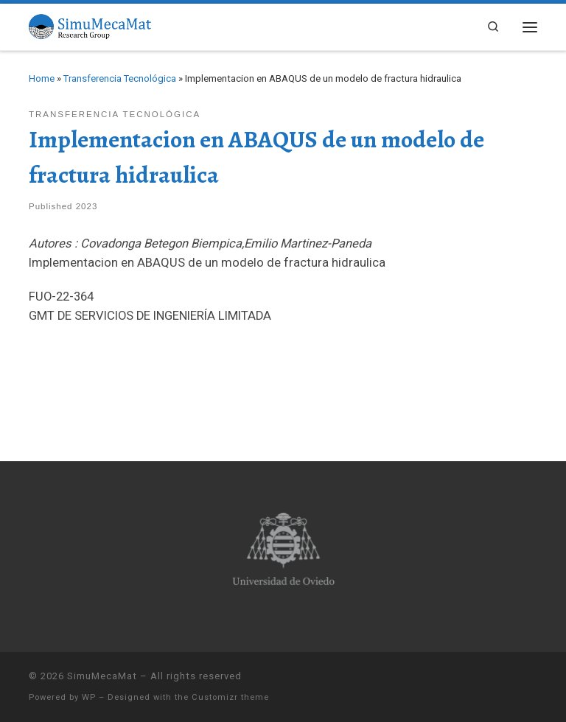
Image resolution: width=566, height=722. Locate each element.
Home (42, 78)
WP (89, 697)
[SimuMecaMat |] (90, 25)
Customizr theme (230, 697)
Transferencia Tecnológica (119, 78)
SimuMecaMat (102, 675)
